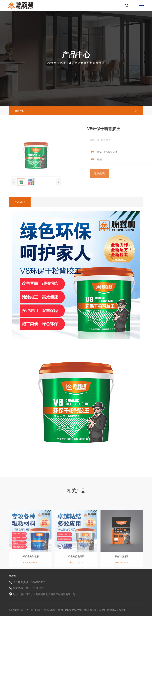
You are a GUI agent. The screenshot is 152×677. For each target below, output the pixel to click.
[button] (13, 212)
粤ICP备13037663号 (95, 668)
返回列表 (126, 186)
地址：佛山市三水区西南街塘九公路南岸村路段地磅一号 (49, 649)
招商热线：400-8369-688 (31, 641)
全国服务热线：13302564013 (32, 634)
